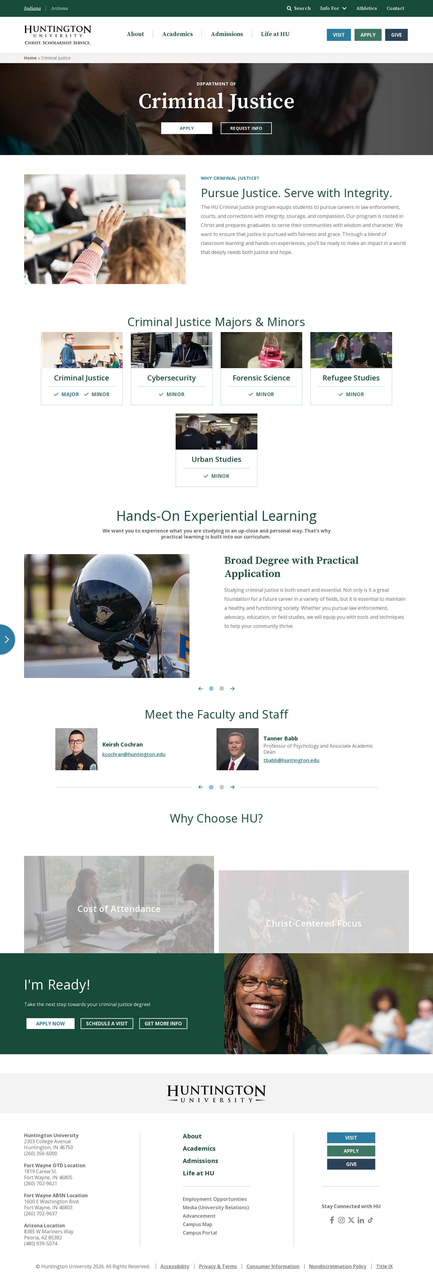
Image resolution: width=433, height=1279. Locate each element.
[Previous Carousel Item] (199, 688)
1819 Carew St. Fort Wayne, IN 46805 (48, 1174)
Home (30, 58)
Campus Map (197, 1224)
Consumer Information (273, 1266)
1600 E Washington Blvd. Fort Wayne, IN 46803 (51, 1204)
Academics (177, 34)
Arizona (59, 8)
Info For (333, 8)
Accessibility (175, 1266)
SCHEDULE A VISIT (107, 1023)
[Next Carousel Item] (234, 688)
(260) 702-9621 (40, 1183)
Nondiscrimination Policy (338, 1266)
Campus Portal (200, 1232)
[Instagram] (341, 1220)
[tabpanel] (216, 616)
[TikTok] (370, 1220)
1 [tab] (211, 688)
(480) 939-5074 (40, 1243)
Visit (339, 35)
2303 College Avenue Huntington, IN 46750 (48, 1144)
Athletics (366, 8)
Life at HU (275, 34)
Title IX (384, 1266)
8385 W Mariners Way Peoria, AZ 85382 (48, 1234)
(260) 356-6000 (40, 1153)
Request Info (246, 128)
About (135, 34)
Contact (395, 8)
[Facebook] (332, 1220)
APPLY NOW (50, 1023)
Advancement (199, 1216)
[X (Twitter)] (351, 1220)
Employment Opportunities (215, 1199)
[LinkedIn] (360, 1220)
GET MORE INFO (163, 1023)
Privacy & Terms (218, 1266)
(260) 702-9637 (40, 1213)
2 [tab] (222, 688)
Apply (368, 35)
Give (396, 35)
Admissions (227, 34)
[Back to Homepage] (216, 1092)
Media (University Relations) (216, 1207)
